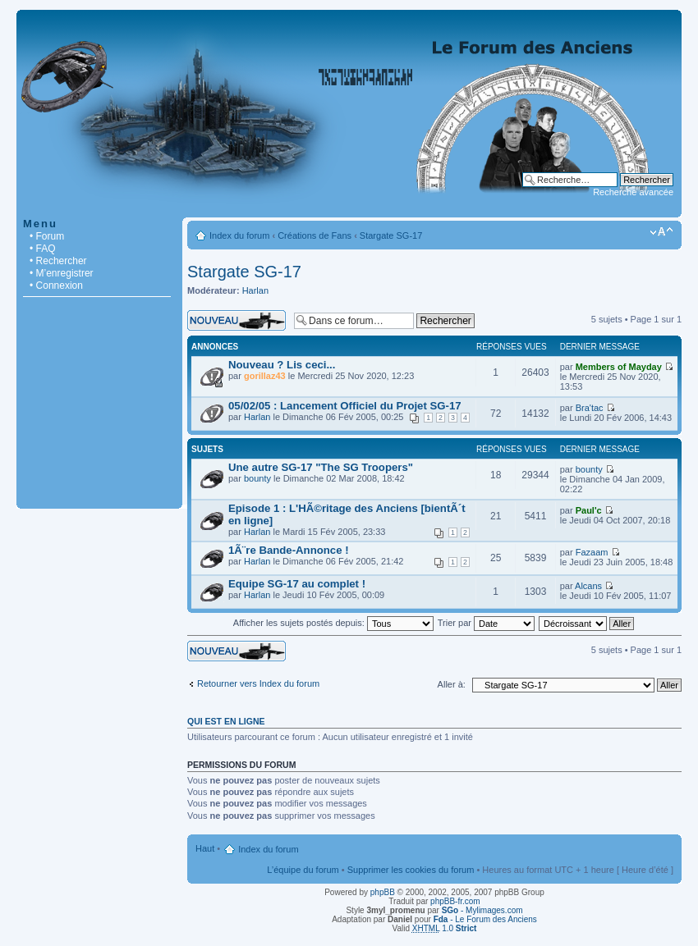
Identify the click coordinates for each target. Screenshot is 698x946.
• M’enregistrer (62, 273)
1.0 (444, 928)
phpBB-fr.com (455, 901)
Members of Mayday (619, 367)
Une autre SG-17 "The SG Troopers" (320, 467)
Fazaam (592, 552)
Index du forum (239, 235)
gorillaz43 (265, 376)
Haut (204, 848)
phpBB (382, 892)
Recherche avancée (633, 192)
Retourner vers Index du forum (258, 683)
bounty (257, 478)
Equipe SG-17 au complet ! (296, 584)
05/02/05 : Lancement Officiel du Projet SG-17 (345, 406)
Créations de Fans (314, 235)
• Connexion (56, 285)
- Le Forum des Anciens (485, 919)
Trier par (486, 623)
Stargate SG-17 (391, 235)
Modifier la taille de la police (661, 232)
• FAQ (43, 248)
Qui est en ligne (226, 721)
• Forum (47, 236)
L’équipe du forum (302, 870)
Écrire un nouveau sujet (236, 320)
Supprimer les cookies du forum (411, 870)
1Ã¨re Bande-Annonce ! (288, 550)
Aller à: (452, 684)
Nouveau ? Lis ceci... (281, 365)
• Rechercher (58, 261)
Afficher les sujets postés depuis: (333, 623)
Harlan (255, 290)
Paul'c (589, 510)
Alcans (588, 586)
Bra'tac (590, 408)
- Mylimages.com (482, 910)
